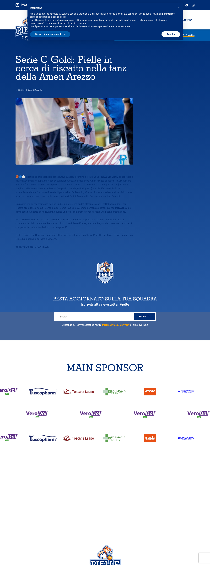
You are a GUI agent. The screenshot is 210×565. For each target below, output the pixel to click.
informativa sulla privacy (115, 325)
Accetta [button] (171, 34)
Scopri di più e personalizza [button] (50, 34)
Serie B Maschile (35, 90)
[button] (178, 7)
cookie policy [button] (59, 17)
